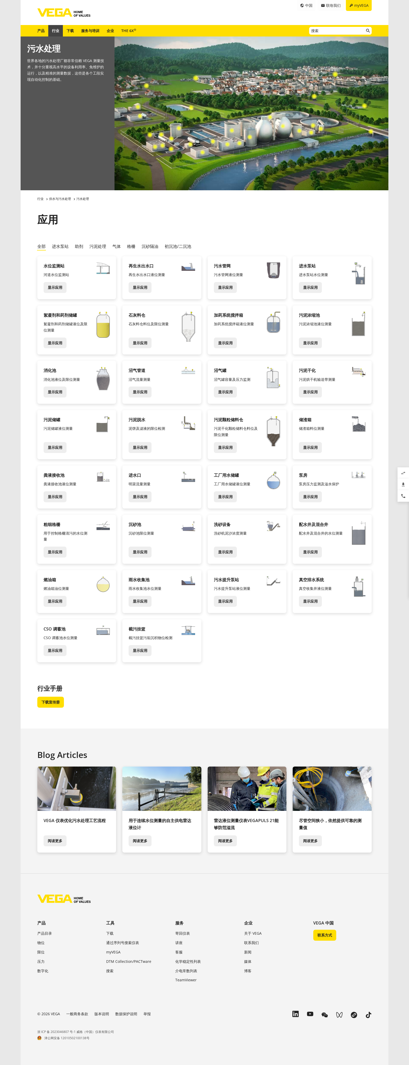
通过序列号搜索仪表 (122, 942)
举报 (147, 1013)
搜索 (109, 970)
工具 (110, 923)
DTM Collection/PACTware (128, 961)
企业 (110, 30)
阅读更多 (55, 840)
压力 (41, 961)
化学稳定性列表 (188, 961)
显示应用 (55, 287)
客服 (179, 952)
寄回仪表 (182, 933)
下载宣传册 (50, 702)
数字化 (42, 970)
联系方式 (324, 935)
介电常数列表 (186, 970)
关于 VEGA (253, 933)
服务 (179, 923)
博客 (247, 970)
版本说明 (101, 1013)
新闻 (247, 952)
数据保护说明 (126, 1013)
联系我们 (251, 942)
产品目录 (44, 933)
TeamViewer (186, 979)
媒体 (247, 961)
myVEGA (113, 952)
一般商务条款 (77, 1013)
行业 (55, 30)
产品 (41, 30)
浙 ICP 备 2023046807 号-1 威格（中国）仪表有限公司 (75, 1032)
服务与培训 (90, 30)
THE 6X (128, 30)
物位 (41, 942)
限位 (41, 952)
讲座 (179, 942)
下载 (70, 30)
